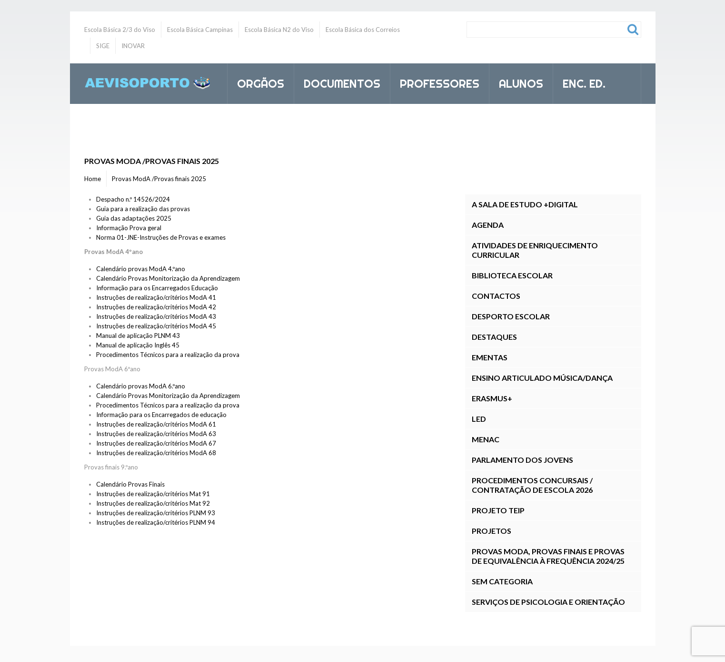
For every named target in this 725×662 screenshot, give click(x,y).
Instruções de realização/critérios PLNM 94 (155, 522)
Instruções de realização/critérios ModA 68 (156, 453)
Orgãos (257, 82)
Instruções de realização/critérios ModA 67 (156, 443)
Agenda (488, 224)
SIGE (102, 46)
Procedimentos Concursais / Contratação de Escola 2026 (532, 485)
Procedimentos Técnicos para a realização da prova (167, 354)
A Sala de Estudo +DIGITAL (525, 204)
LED (479, 418)
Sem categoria (502, 581)
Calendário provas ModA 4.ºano (140, 269)
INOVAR (133, 46)
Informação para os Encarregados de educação (161, 414)
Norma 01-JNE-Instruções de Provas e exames (161, 237)
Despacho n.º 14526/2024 (133, 199)
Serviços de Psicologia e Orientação (548, 601)
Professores (435, 82)
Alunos (517, 82)
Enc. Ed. (580, 82)
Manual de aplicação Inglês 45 (137, 345)
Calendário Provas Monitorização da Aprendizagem (168, 278)
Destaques (494, 336)
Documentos (338, 82)
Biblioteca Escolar (512, 275)
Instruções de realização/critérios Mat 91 (153, 494)
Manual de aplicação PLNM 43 (138, 335)
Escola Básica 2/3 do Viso (119, 29)
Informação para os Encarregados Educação (157, 288)
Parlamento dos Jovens (522, 459)
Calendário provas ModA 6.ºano (140, 386)
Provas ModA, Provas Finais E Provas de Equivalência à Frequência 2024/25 (548, 556)
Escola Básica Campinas (200, 29)
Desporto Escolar (511, 316)
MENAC (485, 439)
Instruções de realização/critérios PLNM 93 (155, 513)
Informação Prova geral (128, 228)
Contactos (496, 295)
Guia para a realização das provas (143, 209)
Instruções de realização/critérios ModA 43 (156, 316)
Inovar (257, 124)
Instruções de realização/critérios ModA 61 (156, 424)
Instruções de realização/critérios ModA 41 (156, 297)
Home (92, 179)
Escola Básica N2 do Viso (279, 29)
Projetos (491, 530)
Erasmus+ (492, 398)
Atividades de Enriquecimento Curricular (535, 250)
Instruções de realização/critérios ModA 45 (156, 326)
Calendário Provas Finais (130, 484)
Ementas (489, 357)
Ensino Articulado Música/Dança (542, 377)
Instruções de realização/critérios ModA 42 (156, 307)
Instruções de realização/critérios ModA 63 (156, 434)
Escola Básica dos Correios (363, 29)
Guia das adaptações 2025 (133, 218)
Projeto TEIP (498, 510)
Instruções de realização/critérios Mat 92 (153, 503)
